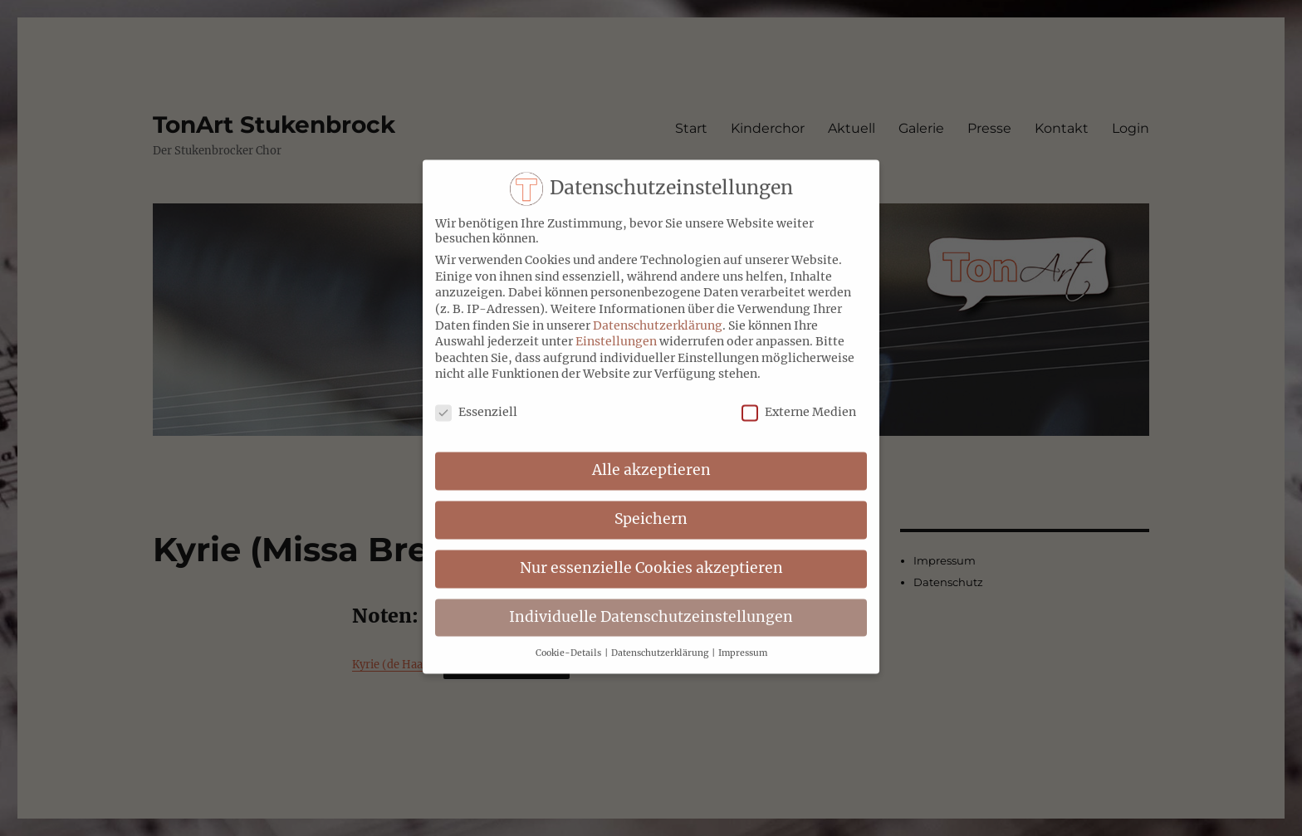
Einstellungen (616, 330)
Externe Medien (799, 401)
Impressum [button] (742, 641)
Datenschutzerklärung (657, 313)
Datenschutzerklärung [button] (660, 641)
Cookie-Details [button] (569, 641)
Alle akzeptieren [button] (651, 459)
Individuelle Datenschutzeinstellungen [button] (651, 606)
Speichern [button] (651, 508)
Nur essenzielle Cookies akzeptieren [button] (651, 557)
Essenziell (476, 401)
